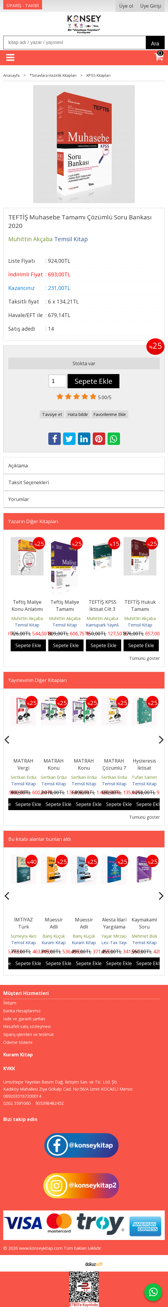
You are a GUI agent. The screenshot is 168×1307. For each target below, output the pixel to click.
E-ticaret (74, 1263)
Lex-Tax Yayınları (118, 942)
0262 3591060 (17, 1103)
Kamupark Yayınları (104, 625)
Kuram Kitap (53, 942)
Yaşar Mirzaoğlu (116, 936)
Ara (155, 44)
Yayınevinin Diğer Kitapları (37, 680)
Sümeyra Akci (23, 936)
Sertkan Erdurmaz (28, 777)
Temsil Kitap (27, 625)
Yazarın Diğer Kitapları (33, 521)
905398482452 (49, 1103)
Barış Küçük (53, 936)
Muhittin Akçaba (27, 618)
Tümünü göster (144, 658)
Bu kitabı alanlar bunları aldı (39, 839)
